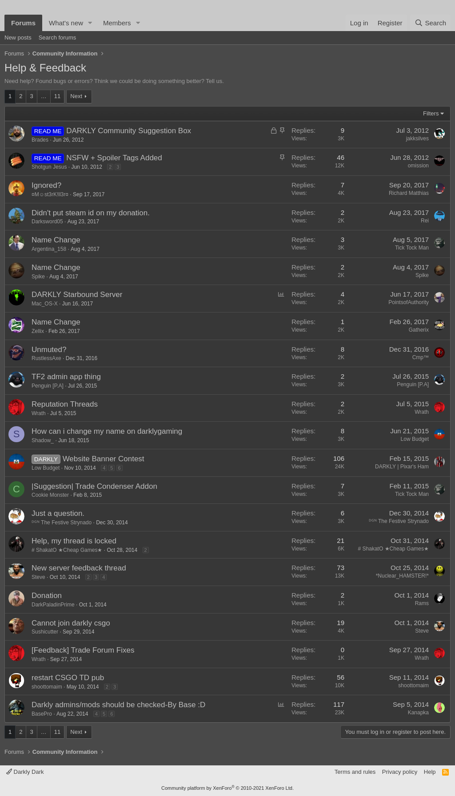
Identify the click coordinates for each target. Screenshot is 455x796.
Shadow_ (43, 440)
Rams (422, 603)
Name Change (56, 240)
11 (57, 96)
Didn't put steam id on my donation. (91, 213)
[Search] (430, 23)
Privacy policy (399, 771)
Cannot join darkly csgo (71, 623)
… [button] (44, 96)
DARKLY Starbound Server (77, 294)
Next (76, 96)
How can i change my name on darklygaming (107, 431)
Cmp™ (420, 357)
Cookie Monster (50, 495)
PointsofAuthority (408, 302)
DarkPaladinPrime (53, 605)
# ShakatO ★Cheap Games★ (67, 550)
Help (430, 771)
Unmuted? (49, 349)
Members (117, 23)
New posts (18, 37)
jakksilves (417, 138)
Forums (23, 23)
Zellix (38, 331)
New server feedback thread (79, 568)
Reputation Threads (65, 404)
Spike (38, 276)
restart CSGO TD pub (68, 677)
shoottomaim (47, 687)
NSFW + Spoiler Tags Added (114, 158)
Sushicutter (45, 632)
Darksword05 (47, 221)
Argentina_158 (49, 249)
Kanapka (418, 712)
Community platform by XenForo (227, 788)
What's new (66, 23)
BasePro (42, 714)
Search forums (57, 37)
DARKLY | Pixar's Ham (402, 466)
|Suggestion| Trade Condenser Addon (94, 486)
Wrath (39, 413)
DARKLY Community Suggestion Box (128, 131)
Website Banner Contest (103, 459)
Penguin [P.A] (48, 386)
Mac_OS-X (45, 304)
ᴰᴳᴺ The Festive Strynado (62, 522)
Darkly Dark (25, 771)
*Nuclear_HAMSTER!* (402, 576)
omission (418, 165)
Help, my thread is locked (74, 541)
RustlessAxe (46, 358)
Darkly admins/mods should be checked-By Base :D (118, 705)
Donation (47, 595)
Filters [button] (431, 113)
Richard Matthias (409, 193)
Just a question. (58, 513)
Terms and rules (355, 771)
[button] (90, 23)
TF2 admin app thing (66, 376)
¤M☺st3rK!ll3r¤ (50, 194)
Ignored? (46, 185)
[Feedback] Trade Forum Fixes (83, 650)
